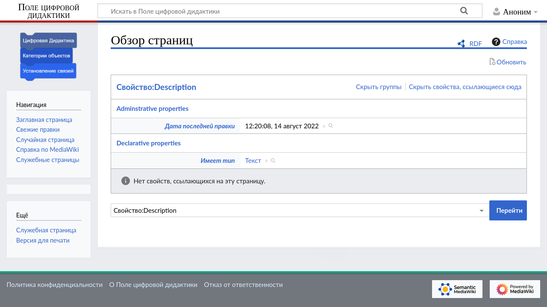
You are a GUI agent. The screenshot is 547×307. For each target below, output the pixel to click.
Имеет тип (217, 160)
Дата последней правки (200, 126)
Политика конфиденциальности (54, 284)
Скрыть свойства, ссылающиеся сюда (465, 86)
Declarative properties (148, 143)
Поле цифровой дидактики (48, 11)
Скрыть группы (379, 86)
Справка (508, 42)
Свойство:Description (156, 87)
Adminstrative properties (152, 108)
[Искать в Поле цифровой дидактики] (290, 10)
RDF (475, 43)
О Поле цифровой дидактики (153, 284)
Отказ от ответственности (243, 284)
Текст (253, 160)
